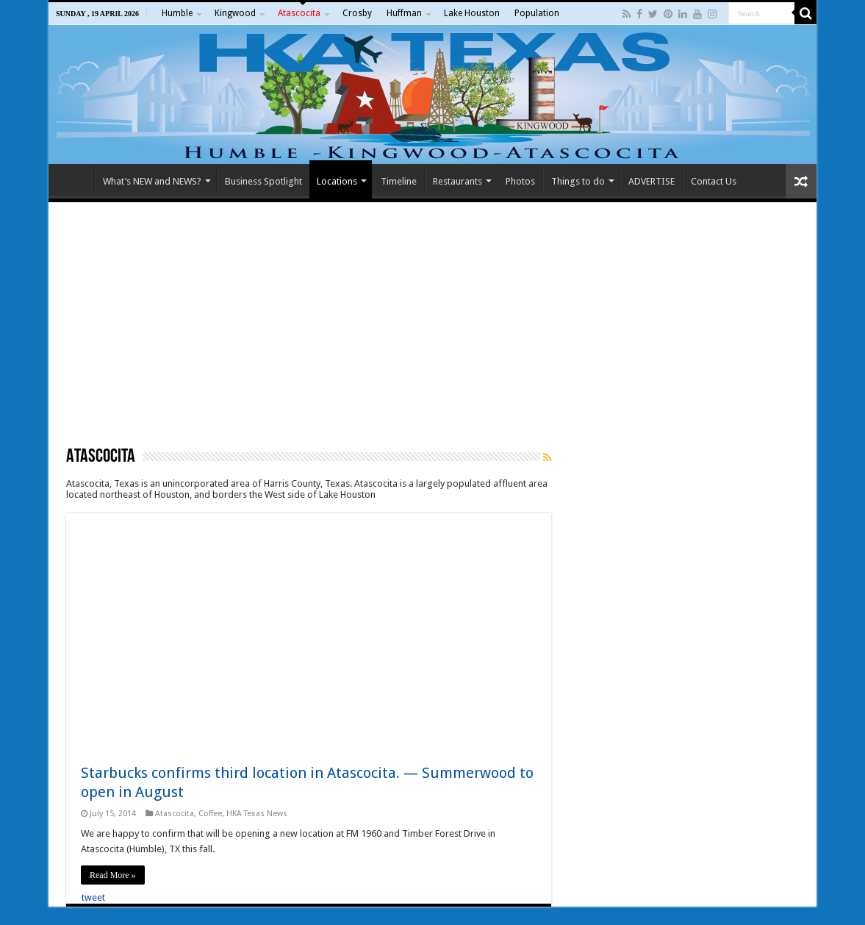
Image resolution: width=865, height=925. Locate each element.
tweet (93, 897)
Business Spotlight (263, 181)
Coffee (210, 813)
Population (536, 13)
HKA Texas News (256, 813)
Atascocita (299, 13)
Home (75, 179)
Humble (177, 13)
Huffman (404, 13)
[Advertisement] (432, 323)
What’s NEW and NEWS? (152, 181)
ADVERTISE (651, 181)
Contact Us (713, 181)
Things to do (578, 181)
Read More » (113, 875)
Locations (337, 181)
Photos (520, 181)
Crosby (357, 13)
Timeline (399, 181)
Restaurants (457, 181)
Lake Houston (472, 13)
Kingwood (235, 13)
